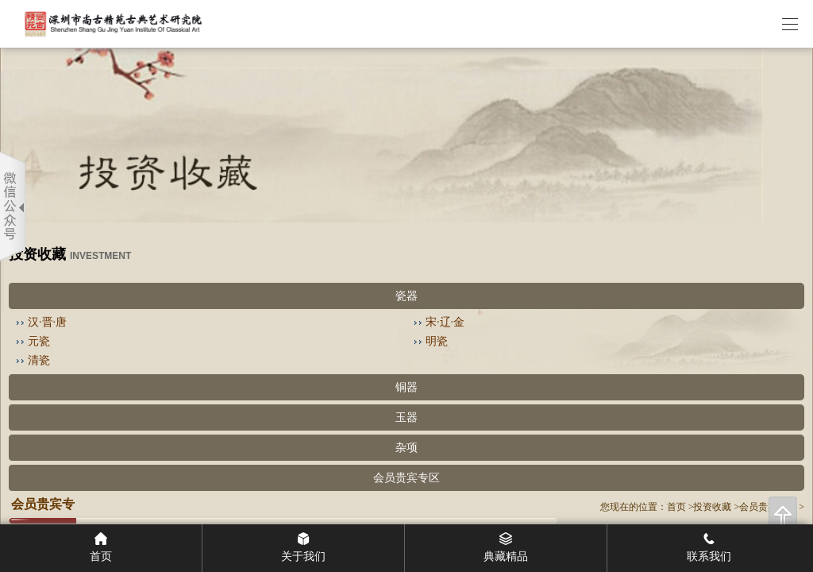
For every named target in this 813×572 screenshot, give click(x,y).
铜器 (406, 387)
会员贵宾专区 (406, 478)
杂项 (406, 448)
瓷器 (406, 296)
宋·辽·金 (445, 322)
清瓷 (39, 360)
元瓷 (39, 341)
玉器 (406, 417)
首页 (676, 506)
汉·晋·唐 (47, 322)
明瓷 (437, 341)
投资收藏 (712, 506)
